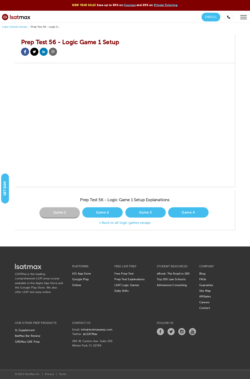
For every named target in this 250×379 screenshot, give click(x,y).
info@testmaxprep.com (96, 329)
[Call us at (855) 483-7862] (228, 17)
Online (76, 285)
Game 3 (145, 212)
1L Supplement (25, 330)
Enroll (211, 17)
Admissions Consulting (172, 285)
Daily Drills (121, 291)
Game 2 (102, 212)
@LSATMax (90, 334)
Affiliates (205, 296)
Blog (202, 273)
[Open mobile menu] (243, 18)
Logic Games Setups (14, 27)
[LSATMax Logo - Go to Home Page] (16, 16)
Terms (62, 374)
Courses (130, 5)
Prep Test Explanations (129, 279)
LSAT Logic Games (126, 285)
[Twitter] (171, 334)
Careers (204, 302)
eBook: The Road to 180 (173, 273)
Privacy (49, 374)
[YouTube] (192, 334)
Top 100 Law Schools (171, 279)
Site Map (205, 291)
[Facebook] (160, 334)
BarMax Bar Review (27, 336)
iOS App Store (81, 273)
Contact (204, 308)
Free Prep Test (124, 273)
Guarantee (206, 285)
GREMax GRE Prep (27, 341)
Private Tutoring (165, 5)
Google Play (80, 279)
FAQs (202, 279)
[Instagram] (181, 334)
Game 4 (188, 212)
